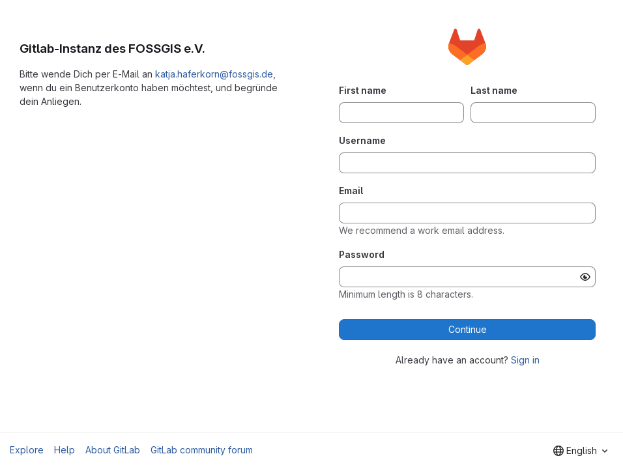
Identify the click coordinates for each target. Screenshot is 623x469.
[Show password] (585, 276)
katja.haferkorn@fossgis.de (214, 73)
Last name (494, 90)
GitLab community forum (202, 449)
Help (64, 449)
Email (351, 190)
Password (361, 254)
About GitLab (112, 449)
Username (362, 140)
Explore (27, 449)
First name (362, 90)
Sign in (525, 359)
